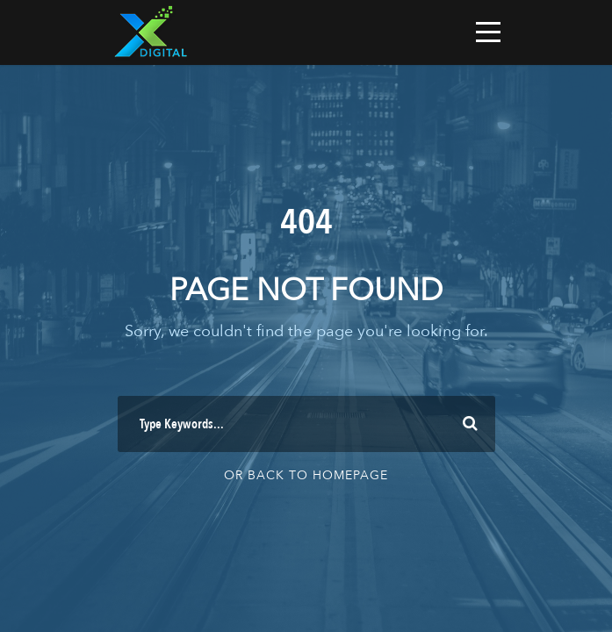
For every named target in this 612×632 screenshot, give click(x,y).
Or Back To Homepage (306, 475)
